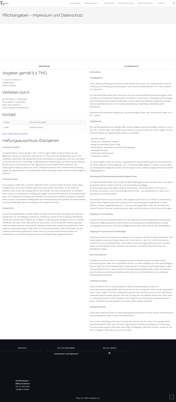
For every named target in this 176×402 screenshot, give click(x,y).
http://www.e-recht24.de (18, 134)
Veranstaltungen (126, 3)
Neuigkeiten (109, 3)
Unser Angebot (91, 3)
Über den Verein (145, 3)
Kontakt (161, 3)
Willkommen (75, 3)
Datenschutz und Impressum (66, 354)
